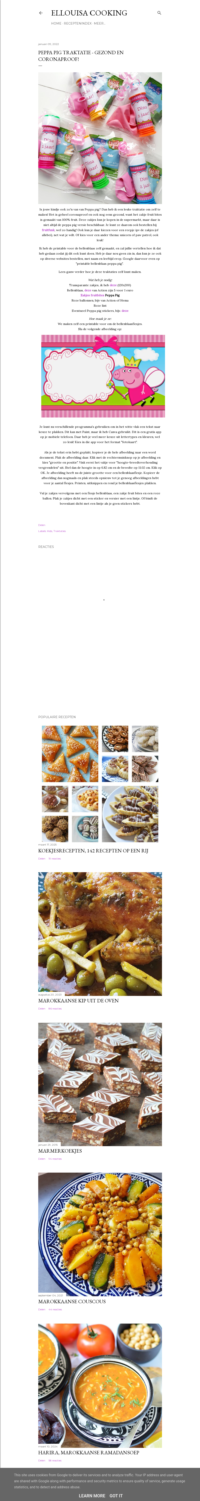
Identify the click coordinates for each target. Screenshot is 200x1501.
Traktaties (59, 531)
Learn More (92, 1495)
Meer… (99, 23)
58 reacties (55, 1460)
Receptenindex (78, 23)
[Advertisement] (59, 681)
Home (56, 23)
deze (113, 285)
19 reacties (55, 858)
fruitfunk (48, 230)
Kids (49, 531)
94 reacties (55, 1158)
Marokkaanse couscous (72, 1301)
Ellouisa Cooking (89, 13)
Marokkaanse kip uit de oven (78, 1000)
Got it (116, 1495)
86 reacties (55, 1008)
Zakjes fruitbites (92, 295)
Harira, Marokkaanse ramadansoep (88, 1452)
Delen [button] (41, 525)
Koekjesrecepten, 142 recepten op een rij (93, 850)
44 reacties (55, 1309)
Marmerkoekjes (60, 1150)
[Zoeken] (159, 12)
